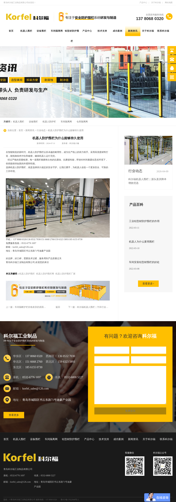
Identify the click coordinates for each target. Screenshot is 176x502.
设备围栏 (41, 31)
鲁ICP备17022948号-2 (70, 500)
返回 (58, 307)
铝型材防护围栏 (71, 439)
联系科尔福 (163, 31)
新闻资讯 (133, 31)
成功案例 (117, 31)
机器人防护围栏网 (45, 274)
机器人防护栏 (49, 121)
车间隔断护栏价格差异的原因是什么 (32, 307)
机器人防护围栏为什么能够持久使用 (66, 130)
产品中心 (143, 2)
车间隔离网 (57, 31)
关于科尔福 (156, 2)
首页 (11, 31)
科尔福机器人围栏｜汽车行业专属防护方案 (98, 307)
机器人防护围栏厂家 (65, 274)
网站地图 (169, 2)
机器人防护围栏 (27, 274)
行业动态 (41, 130)
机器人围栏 (26, 31)
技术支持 (102, 31)
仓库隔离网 (82, 121)
